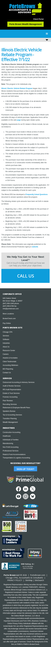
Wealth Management (10, 422)
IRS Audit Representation (12, 390)
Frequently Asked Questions (37, 194)
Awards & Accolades (10, 358)
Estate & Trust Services (11, 393)
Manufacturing (8, 443)
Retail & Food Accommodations (14, 454)
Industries (6, 343)
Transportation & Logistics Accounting (16, 458)
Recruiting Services (10, 404)
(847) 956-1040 (8, 303)
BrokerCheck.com (9, 318)
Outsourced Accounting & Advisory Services (18, 382)
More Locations (8, 314)
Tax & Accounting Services (12, 415)
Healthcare (7, 436)
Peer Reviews (8, 401)
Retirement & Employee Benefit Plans (16, 408)
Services (6, 336)
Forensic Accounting (10, 397)
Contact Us (7, 373)
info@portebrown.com (11, 309)
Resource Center (9, 350)
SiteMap (29, 580)
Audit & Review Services (12, 386)
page (19, 120)
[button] (47, 34)
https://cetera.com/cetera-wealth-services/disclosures (25, 618)
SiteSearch (39, 580)
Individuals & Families (10, 440)
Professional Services (10, 451)
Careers (6, 354)
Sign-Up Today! (25, 469)
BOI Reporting (8, 369)
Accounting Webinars (10, 365)
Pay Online (7, 323)
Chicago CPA (7, 332)
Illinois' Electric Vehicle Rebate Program (16, 88)
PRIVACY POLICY (14, 580)
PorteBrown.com (37, 575)
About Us (6, 347)
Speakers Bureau (9, 411)
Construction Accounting (11, 432)
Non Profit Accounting (10, 447)
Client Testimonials (9, 362)
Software (6, 339)
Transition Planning (10, 418)
